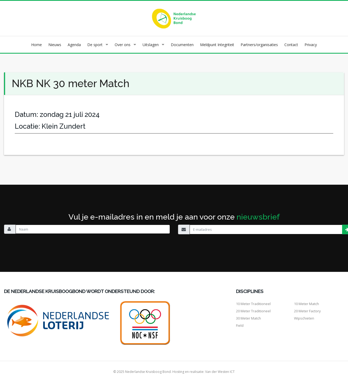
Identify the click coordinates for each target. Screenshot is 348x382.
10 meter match (306, 303)
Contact (291, 44)
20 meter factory (307, 311)
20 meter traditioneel (253, 311)
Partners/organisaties (259, 44)
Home (36, 44)
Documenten (182, 44)
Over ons (122, 44)
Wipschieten (304, 318)
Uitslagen (151, 44)
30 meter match (248, 318)
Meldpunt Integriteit (217, 44)
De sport (95, 44)
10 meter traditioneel (253, 303)
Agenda (74, 44)
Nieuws (54, 44)
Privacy (311, 44)
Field (240, 325)
